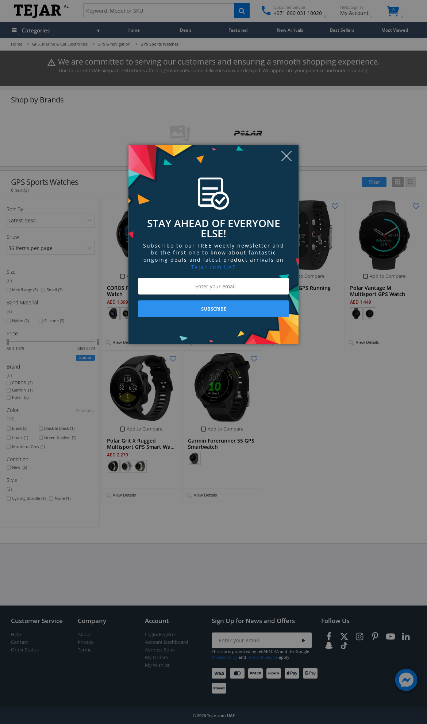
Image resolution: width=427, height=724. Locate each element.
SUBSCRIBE (213, 308)
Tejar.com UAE (213, 267)
